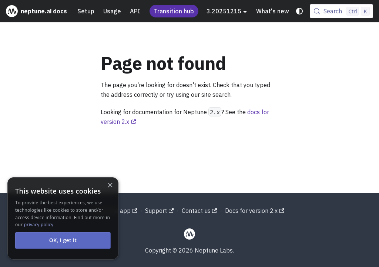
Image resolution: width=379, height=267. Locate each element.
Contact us (199, 210)
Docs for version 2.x (254, 210)
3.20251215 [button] (224, 11)
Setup (85, 11)
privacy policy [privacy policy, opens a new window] (38, 224)
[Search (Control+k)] (341, 11)
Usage (112, 11)
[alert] (62, 218)
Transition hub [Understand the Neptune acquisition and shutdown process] (174, 11)
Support (159, 210)
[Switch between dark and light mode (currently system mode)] (299, 11)
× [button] (110, 185)
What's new (272, 11)
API (135, 11)
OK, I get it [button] (63, 240)
